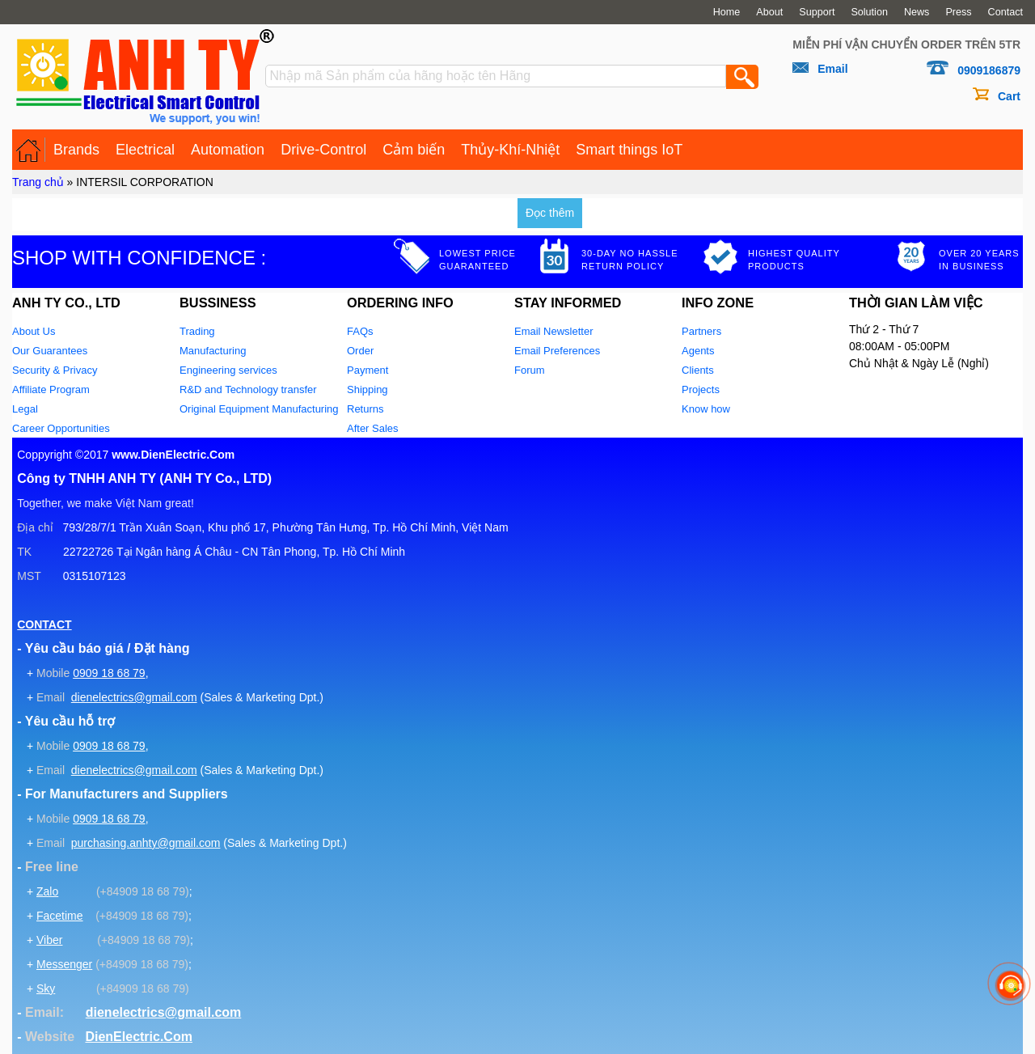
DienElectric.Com (138, 1036)
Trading (197, 331)
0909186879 (988, 70)
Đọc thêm (550, 212)
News (917, 12)
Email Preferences (557, 351)
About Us (33, 331)
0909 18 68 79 (109, 673)
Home (727, 12)
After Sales (373, 428)
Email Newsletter (554, 331)
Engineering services (228, 370)
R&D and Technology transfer (248, 389)
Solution (869, 12)
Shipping (367, 389)
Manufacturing (213, 351)
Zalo (47, 891)
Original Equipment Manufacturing (259, 409)
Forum (529, 370)
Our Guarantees (49, 351)
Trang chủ (38, 182)
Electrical (145, 150)
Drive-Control (323, 150)
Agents (698, 351)
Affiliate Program (51, 389)
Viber (49, 939)
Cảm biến (413, 150)
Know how (706, 409)
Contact (1005, 12)
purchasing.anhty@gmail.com (146, 842)
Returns (365, 409)
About (769, 12)
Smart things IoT (629, 150)
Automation (227, 150)
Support (816, 12)
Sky (45, 988)
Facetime (59, 915)
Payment (367, 370)
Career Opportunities (61, 428)
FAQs (360, 331)
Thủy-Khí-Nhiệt (510, 150)
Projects (701, 389)
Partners (701, 331)
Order (360, 351)
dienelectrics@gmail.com (134, 697)
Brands (76, 150)
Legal (25, 409)
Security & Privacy (54, 370)
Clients (698, 370)
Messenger (64, 964)
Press (958, 12)
